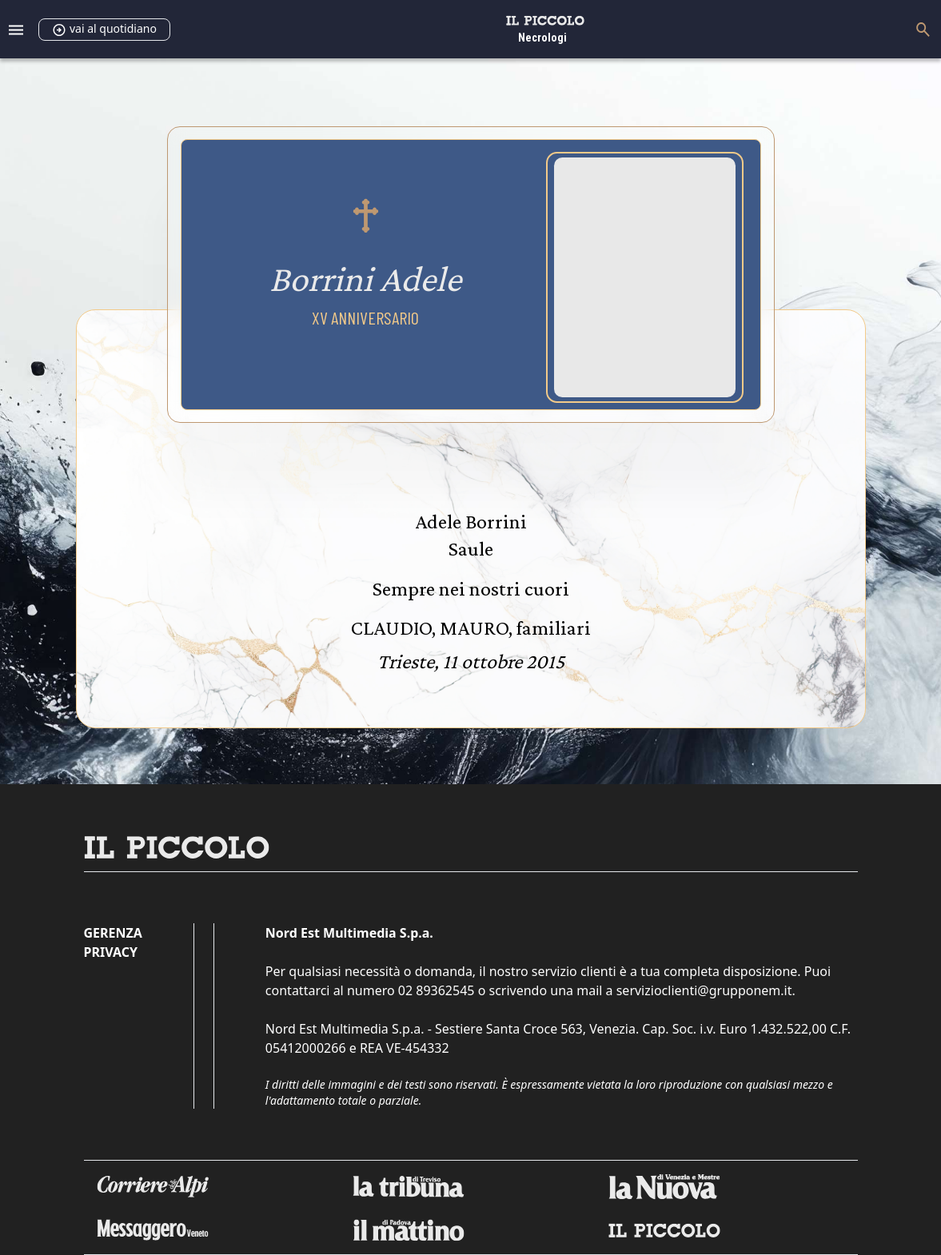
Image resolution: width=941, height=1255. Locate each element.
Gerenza (113, 933)
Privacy (111, 952)
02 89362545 (436, 990)
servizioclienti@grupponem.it (704, 990)
